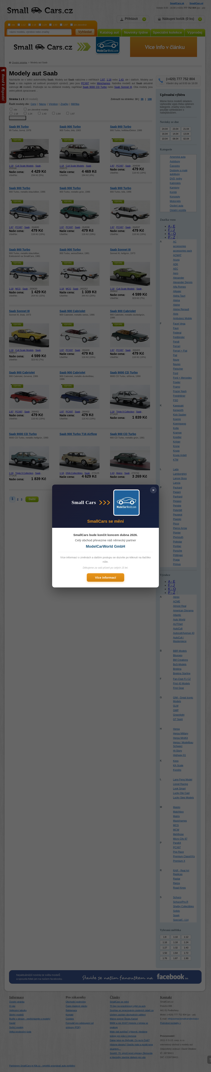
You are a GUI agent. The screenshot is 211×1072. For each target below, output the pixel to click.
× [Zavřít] (153, 490)
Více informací (105, 577)
